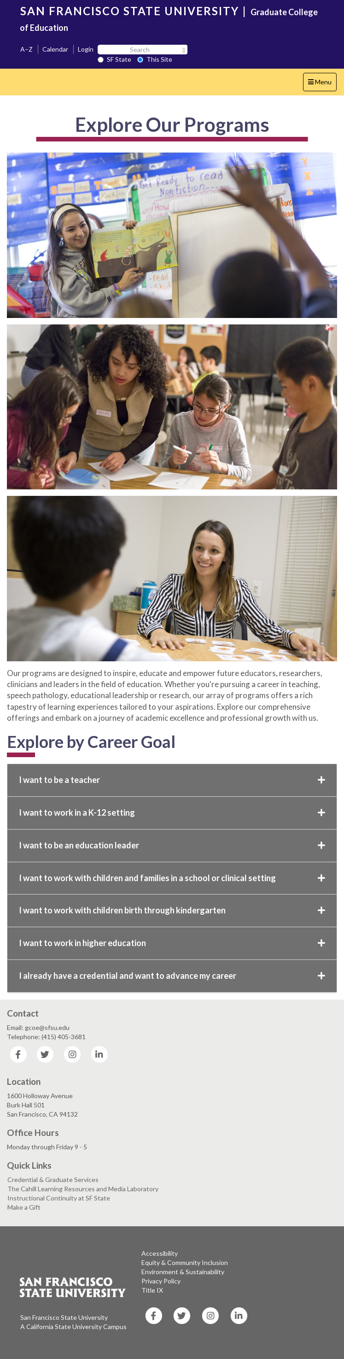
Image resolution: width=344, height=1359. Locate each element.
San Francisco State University (64, 1317)
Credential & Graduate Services (53, 1179)
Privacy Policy (161, 1281)
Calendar (55, 49)
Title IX (152, 1290)
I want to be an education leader (172, 845)
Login (85, 49)
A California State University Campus (73, 1326)
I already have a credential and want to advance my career (172, 976)
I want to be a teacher (172, 780)
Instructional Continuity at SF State (58, 1198)
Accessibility (159, 1253)
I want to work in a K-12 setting (172, 812)
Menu (322, 84)
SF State (114, 59)
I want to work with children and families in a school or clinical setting (172, 878)
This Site (154, 59)
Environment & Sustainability (182, 1272)
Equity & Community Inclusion (184, 1262)
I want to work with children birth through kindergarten (172, 910)
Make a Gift (24, 1207)
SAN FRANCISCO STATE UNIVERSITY (129, 11)
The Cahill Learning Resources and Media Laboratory (82, 1189)
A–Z (26, 49)
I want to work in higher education (172, 943)
